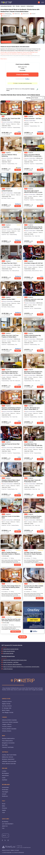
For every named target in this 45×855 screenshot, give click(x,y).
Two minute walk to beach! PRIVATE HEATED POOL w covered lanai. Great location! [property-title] (33, 191)
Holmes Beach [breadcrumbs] (10, 122)
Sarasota (23, 6)
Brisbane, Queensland (8, 759)
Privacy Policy (6, 850)
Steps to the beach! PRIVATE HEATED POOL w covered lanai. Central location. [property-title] (32, 155)
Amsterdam (5, 787)
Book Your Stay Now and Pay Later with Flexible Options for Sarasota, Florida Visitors (11, 620)
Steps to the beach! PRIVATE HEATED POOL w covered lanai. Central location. (21, 666)
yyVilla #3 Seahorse (8, 669)
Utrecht (4, 794)
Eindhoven (5, 796)
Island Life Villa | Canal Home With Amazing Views (15, 660)
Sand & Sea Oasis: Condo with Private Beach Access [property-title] (32, 480)
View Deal (17, 133)
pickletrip (9, 852)
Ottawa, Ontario (6, 731)
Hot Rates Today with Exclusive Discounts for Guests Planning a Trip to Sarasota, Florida (33, 553)
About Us (5, 826)
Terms (12, 850)
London (4, 771)
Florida (17, 6)
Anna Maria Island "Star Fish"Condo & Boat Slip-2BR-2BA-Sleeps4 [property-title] (33, 444)
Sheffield (4, 780)
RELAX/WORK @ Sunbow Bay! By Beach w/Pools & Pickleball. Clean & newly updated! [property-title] (33, 227)
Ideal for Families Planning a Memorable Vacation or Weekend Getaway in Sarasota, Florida (11, 553)
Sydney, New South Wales (9, 755)
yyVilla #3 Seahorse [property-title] (7, 191)
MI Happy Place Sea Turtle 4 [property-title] (9, 263)
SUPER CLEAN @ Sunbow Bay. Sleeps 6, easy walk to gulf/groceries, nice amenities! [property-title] (32, 336)
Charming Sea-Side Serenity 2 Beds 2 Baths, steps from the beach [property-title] (10, 372)
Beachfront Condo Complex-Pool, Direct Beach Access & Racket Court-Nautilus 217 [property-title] (33, 372)
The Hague (5, 792)
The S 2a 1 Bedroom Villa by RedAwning (12, 664)
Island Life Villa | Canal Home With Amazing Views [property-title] (11, 119)
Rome (3, 804)
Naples (4, 810)
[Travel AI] (8, 846)
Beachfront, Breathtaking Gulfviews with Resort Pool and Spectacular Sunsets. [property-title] (11, 408)
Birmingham (5, 773)
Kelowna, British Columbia (9, 720)
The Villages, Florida (7, 712)
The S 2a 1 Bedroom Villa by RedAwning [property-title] (9, 155)
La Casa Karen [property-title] (5, 227)
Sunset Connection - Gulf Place (10, 662)
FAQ (3, 828)
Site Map (17, 850)
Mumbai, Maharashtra (8, 738)
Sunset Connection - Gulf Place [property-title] (32, 118)
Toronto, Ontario (6, 726)
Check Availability (22, 74)
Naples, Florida (6, 704)
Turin (3, 812)
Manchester (5, 775)
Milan (3, 806)
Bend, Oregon (6, 710)
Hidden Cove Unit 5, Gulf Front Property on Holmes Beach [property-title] (10, 336)
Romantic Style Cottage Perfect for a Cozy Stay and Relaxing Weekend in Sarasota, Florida (11, 586)
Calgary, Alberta (6, 724)
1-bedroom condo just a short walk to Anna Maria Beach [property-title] (33, 300)
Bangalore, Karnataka (8, 743)
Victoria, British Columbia (9, 729)
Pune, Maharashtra (7, 740)
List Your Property (7, 824)
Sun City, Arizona (7, 706)
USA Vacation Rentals (8, 653)
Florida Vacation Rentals (9, 651)
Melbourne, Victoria (7, 757)
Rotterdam (5, 789)
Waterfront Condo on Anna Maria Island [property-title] (10, 517)
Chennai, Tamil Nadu (8, 747)
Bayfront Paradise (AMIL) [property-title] (8, 299)
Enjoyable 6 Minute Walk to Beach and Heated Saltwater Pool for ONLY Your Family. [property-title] (11, 480)
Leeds (3, 777)
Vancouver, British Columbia (10, 722)
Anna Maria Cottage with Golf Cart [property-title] (33, 263)
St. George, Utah (6, 708)
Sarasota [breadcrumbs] (4, 122)
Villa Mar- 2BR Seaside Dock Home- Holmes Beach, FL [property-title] (32, 408)
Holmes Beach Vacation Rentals (10, 649)
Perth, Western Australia (9, 763)
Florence (4, 808)
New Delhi (4, 745)
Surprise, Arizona (7, 701)
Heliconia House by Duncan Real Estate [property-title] (10, 444)
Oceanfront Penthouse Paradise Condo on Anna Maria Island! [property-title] (32, 517)
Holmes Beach (30, 6)
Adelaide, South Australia (9, 761)
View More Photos (6, 42)
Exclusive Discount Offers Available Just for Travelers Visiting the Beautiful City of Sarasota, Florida (33, 586)
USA (14, 6)
